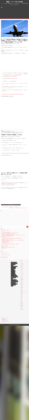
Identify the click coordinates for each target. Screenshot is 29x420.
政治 (21, 290)
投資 (21, 289)
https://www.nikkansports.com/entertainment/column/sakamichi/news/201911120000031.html (15, 153)
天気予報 (22, 287)
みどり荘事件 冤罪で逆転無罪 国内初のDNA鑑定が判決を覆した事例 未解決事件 (11, 238)
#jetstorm (18, 75)
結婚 (21, 300)
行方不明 (22, 303)
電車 (21, 307)
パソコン (22, 275)
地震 (21, 285)
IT (21, 262)
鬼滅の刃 (22, 309)
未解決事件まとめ (4, 319)
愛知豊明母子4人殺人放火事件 (5, 241)
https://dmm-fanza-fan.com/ (4, 256)
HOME (3, 317)
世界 (21, 278)
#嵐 (20, 75)
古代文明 (22, 284)
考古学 (22, 301)
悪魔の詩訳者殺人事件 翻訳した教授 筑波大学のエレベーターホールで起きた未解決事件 (12, 240)
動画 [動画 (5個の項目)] (17, 276)
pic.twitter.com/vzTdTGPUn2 (13, 76)
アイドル (8, 38)
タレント (11, 38)
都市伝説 (22, 305)
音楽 (21, 308)
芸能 (12, 38)
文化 (21, 291)
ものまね (22, 268)
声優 (21, 286)
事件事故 (22, 279)
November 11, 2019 (15, 78)
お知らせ (6, 38)
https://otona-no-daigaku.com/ (5, 253)
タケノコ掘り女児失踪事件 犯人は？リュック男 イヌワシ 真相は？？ (10, 232)
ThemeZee (18, 324)
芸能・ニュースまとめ (4, 245)
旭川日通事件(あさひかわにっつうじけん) (7, 242)
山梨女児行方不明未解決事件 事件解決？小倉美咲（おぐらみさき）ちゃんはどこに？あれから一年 (13, 235)
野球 (21, 306)
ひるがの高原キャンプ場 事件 (5, 230)
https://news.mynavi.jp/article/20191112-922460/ (7, 184)
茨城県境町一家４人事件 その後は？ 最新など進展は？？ (8, 247)
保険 (21, 280)
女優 (21, 288)
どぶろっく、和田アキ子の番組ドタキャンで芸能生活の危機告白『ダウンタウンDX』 (12, 132)
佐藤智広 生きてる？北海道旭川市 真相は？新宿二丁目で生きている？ (10, 234)
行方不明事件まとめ (4, 248)
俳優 (21, 281)
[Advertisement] (14, 13)
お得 (21, 265)
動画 (21, 283)
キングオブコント (6, 204)
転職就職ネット (3, 251)
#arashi (16, 75)
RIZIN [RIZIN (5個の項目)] (16, 263)
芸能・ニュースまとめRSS (5, 246)
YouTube (22, 264)
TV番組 (22, 263)
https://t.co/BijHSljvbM (5, 76)
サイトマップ (3, 231)
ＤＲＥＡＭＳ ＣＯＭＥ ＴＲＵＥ (17, 204)
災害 (21, 297)
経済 (21, 299)
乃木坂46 (9, 204)
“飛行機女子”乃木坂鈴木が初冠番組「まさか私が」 (8, 131)
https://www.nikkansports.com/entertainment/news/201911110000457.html (12, 94)
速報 (21, 304)
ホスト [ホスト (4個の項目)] (16, 275)
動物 (21, 282)
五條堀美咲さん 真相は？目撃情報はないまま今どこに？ (8, 233)
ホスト (22, 276)
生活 (21, 298)
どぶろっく (2, 204)
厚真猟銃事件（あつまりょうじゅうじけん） (7, 239)
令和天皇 (11, 204)
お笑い (22, 267)
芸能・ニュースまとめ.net (14, 2)
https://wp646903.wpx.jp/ (4, 257)
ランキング (22, 277)
